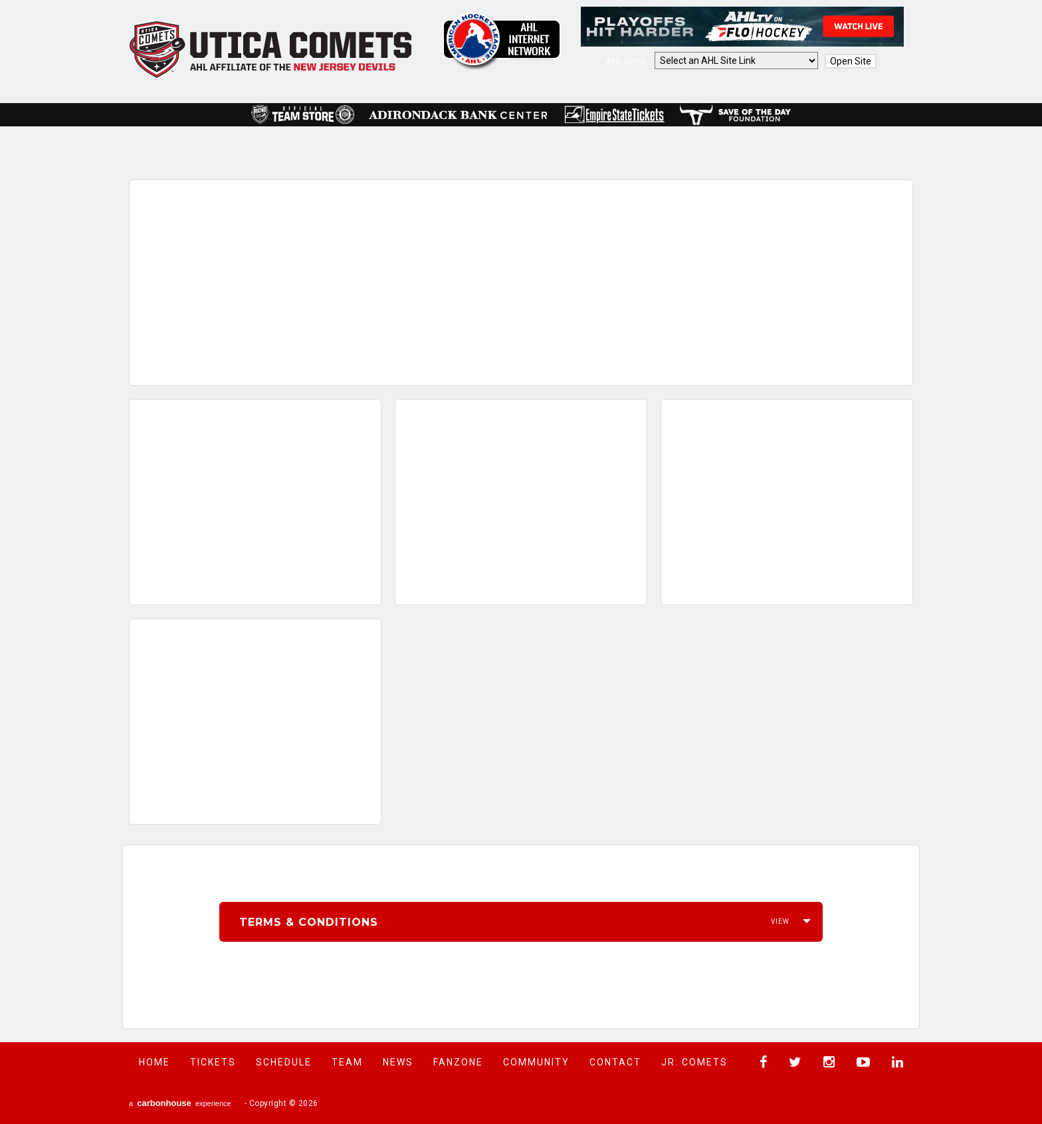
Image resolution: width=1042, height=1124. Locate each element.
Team (347, 1062)
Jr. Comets (694, 1062)
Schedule (284, 1062)
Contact (615, 1062)
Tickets (213, 1062)
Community (536, 1062)
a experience (180, 1103)
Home (154, 1062)
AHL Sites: (627, 61)
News (398, 1062)
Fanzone (458, 1062)
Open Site (850, 61)
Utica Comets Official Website (271, 50)
